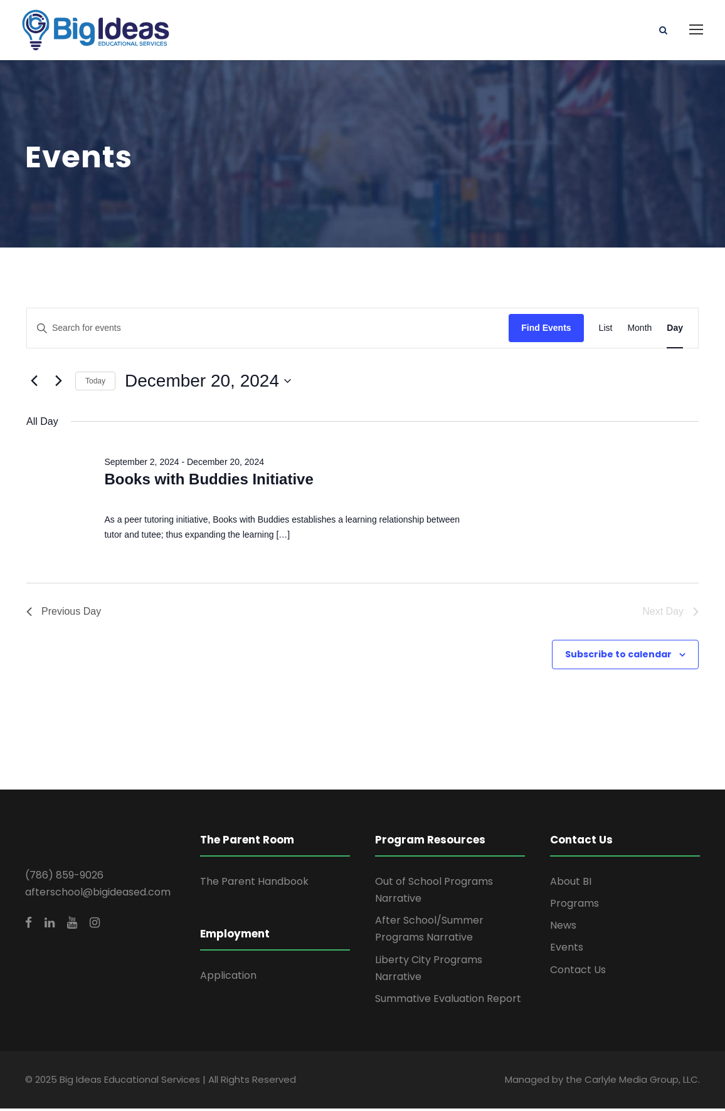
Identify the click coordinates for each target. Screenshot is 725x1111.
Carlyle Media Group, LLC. (642, 1082)
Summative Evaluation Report (448, 1001)
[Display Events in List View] (606, 331)
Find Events (546, 331)
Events (566, 950)
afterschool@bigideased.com (98, 894)
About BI (570, 884)
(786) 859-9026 (64, 877)
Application (228, 978)
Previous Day (63, 613)
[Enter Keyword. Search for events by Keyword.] (268, 331)
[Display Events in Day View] (675, 331)
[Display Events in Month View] (639, 331)
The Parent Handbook (254, 884)
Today (95, 383)
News (563, 928)
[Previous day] (33, 383)
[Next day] (58, 383)
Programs (574, 906)
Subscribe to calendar (618, 656)
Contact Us (578, 972)
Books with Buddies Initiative (208, 482)
